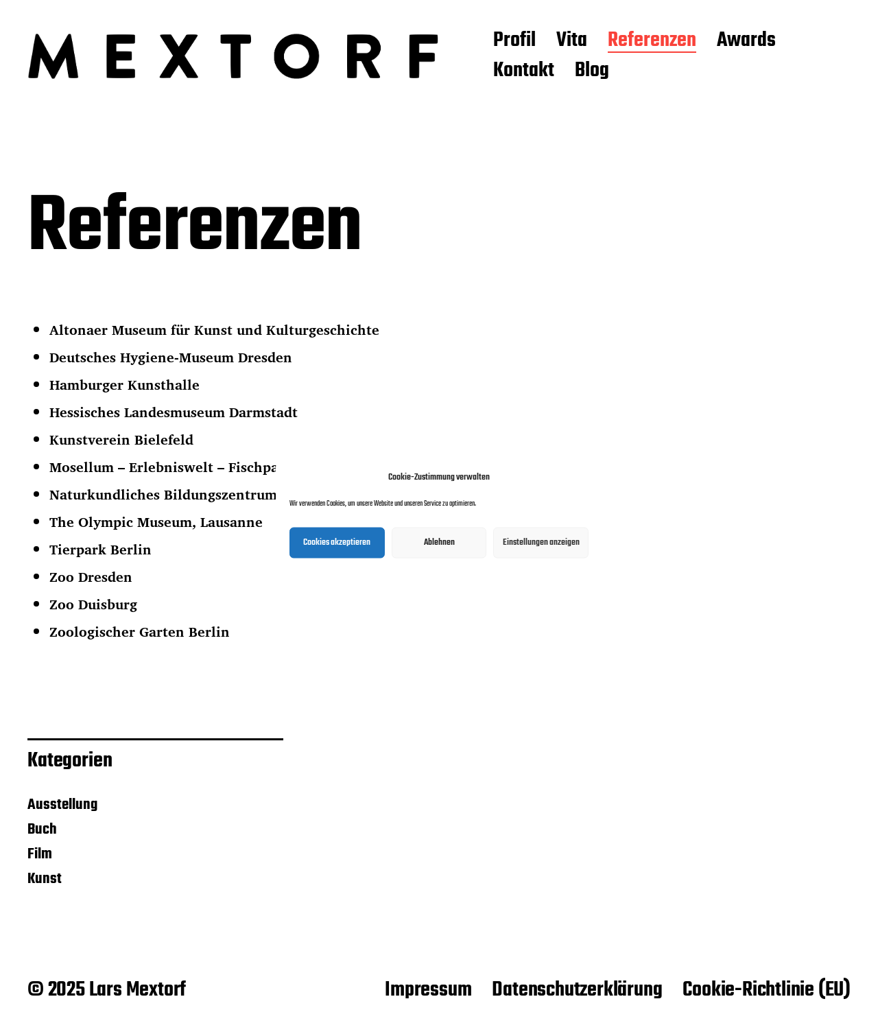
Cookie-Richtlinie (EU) (767, 990)
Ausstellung (62, 804)
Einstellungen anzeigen (541, 542)
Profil (514, 41)
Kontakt (523, 71)
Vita (571, 41)
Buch (42, 829)
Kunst (44, 879)
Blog (592, 71)
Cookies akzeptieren (336, 542)
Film (39, 854)
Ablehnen (439, 542)
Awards (746, 41)
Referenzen (652, 41)
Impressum (428, 990)
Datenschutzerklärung (577, 990)
